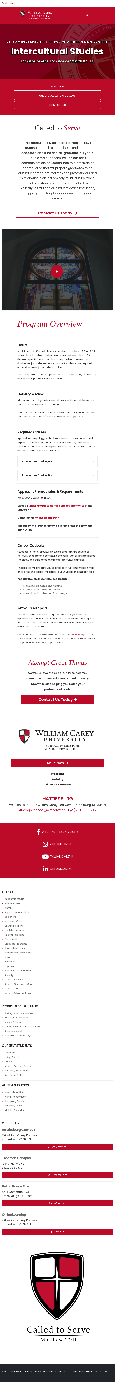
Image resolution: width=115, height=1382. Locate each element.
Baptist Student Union (17, 912)
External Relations (14, 934)
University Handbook (57, 784)
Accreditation (85, 1371)
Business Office (13, 921)
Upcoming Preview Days (18, 1035)
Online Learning (14, 1214)
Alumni (8, 907)
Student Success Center (18, 1066)
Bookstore (10, 916)
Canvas (9, 1061)
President (10, 961)
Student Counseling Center (20, 984)
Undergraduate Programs (57, 96)
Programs (57, 774)
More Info (57, 1231)
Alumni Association (15, 1096)
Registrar (9, 966)
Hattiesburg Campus (18, 1129)
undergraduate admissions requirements (56, 505)
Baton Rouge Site (15, 1186)
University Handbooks (17, 1070)
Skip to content (9, 3)
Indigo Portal (12, 1057)
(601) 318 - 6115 (83, 810)
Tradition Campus (16, 1158)
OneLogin (10, 1052)
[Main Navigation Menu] (94, 15)
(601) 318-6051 (57, 1146)
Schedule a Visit (13, 1031)
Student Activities (14, 979)
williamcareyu (57, 844)
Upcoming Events (14, 1101)
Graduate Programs (16, 943)
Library (8, 957)
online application (47, 518)
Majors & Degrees (14, 1022)
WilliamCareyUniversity (57, 832)
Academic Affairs (14, 898)
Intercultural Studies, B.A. (37, 461)
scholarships (78, 634)
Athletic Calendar (14, 1110)
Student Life (11, 988)
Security (9, 975)
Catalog (57, 779)
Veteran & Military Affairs (18, 993)
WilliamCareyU (57, 857)
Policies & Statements (66, 1371)
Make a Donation (14, 1092)
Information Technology (18, 952)
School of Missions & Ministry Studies (79, 42)
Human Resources (15, 948)
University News (13, 1105)
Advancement (13, 903)
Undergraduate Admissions (20, 1013)
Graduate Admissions (17, 1017)
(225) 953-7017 (57, 1203)
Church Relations (14, 925)
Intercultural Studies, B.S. (37, 475)
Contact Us (57, 105)
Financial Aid (11, 939)
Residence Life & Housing (18, 970)
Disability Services (14, 930)
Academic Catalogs (16, 1075)
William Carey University (25, 42)
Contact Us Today (57, 213)
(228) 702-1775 (57, 1175)
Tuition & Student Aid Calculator (23, 1026)
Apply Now (57, 86)
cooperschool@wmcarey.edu (43, 810)
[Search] (87, 15)
